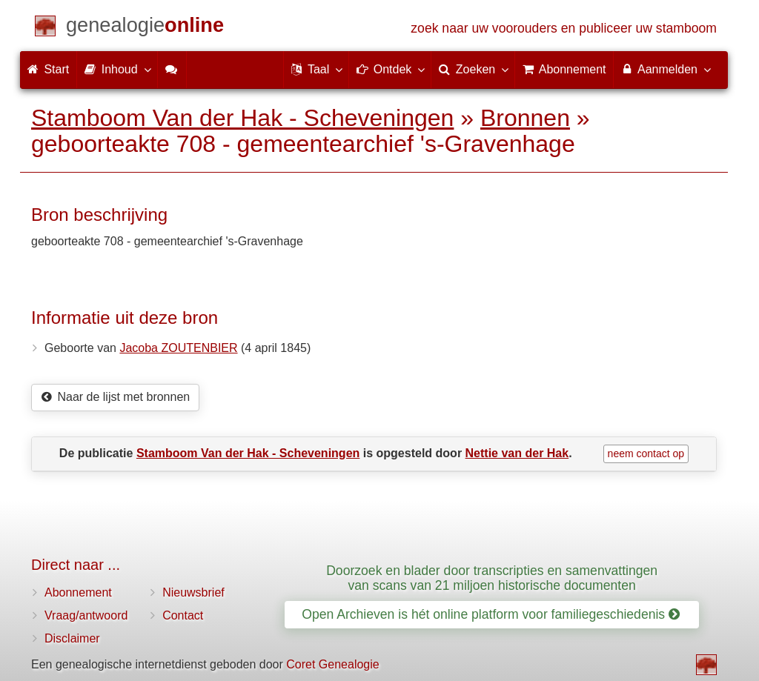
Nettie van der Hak (517, 453)
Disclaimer (72, 638)
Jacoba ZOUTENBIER (178, 348)
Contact (182, 615)
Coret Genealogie (332, 664)
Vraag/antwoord (85, 615)
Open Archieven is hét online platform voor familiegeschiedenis (491, 614)
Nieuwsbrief (193, 592)
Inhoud (116, 69)
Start (48, 69)
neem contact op (646, 453)
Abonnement (78, 592)
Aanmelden (665, 69)
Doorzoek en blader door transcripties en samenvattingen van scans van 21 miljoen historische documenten (491, 577)
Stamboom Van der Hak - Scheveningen (242, 117)
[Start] (145, 27)
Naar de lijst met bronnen (115, 397)
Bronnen (525, 117)
